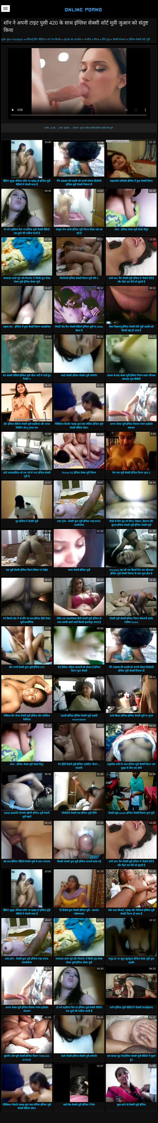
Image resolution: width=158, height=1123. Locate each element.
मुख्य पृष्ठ (5, 39)
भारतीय (87, 39)
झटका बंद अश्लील (72, 39)
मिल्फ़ (96, 39)
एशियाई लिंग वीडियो (35, 39)
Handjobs (17, 39)
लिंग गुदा (106, 39)
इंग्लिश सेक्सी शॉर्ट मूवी (139, 39)
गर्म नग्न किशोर (54, 39)
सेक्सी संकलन (119, 39)
